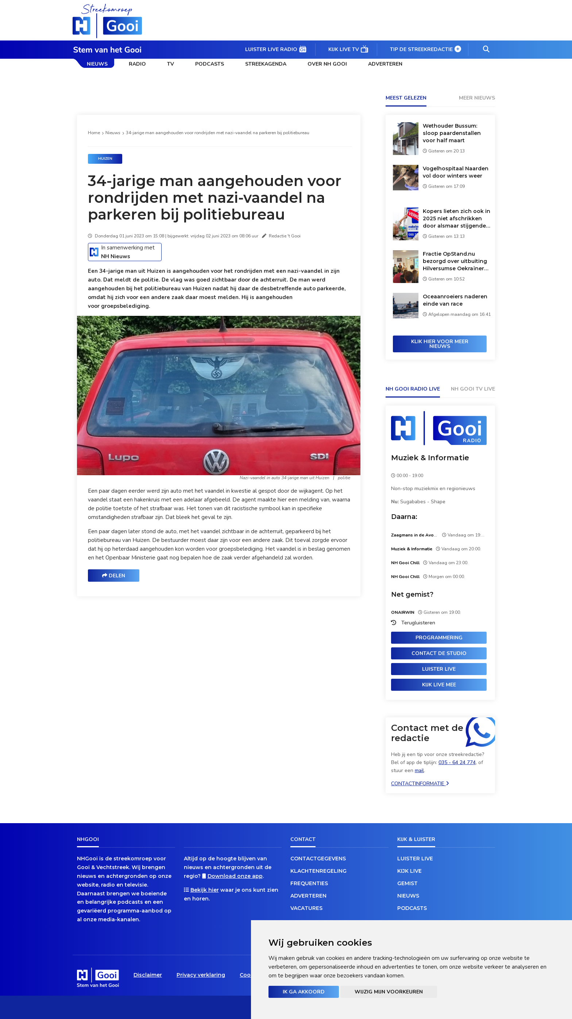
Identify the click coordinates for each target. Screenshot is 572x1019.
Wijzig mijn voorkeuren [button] (389, 991)
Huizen (105, 158)
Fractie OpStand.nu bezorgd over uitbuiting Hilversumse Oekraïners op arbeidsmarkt (455, 261)
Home (94, 133)
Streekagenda (265, 64)
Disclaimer (148, 975)
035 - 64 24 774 (457, 762)
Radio (137, 64)
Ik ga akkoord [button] (304, 991)
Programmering (439, 637)
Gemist (407, 883)
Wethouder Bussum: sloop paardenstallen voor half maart (452, 133)
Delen (113, 575)
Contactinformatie (420, 783)
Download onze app (235, 876)
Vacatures (306, 908)
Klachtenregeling (318, 871)
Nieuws (97, 64)
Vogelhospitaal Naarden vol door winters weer (455, 172)
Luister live (439, 669)
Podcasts (209, 64)
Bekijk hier (204, 890)
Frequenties (309, 883)
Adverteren (385, 64)
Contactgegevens (318, 858)
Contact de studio (439, 653)
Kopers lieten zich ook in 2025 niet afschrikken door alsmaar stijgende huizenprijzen (456, 218)
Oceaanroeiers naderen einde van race (455, 300)
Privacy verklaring (201, 975)
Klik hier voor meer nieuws (439, 344)
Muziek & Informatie (430, 457)
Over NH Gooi (327, 64)
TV (170, 64)
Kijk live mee (439, 684)
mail (419, 770)
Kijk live (409, 871)
